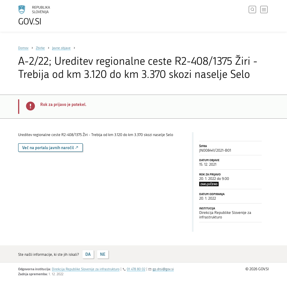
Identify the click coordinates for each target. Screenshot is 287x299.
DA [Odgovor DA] (88, 254)
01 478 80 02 (136, 269)
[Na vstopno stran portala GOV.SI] (46, 15)
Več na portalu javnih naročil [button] (50, 148)
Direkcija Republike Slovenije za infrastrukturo (86, 269)
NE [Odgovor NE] (102, 254)
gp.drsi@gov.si (163, 269)
